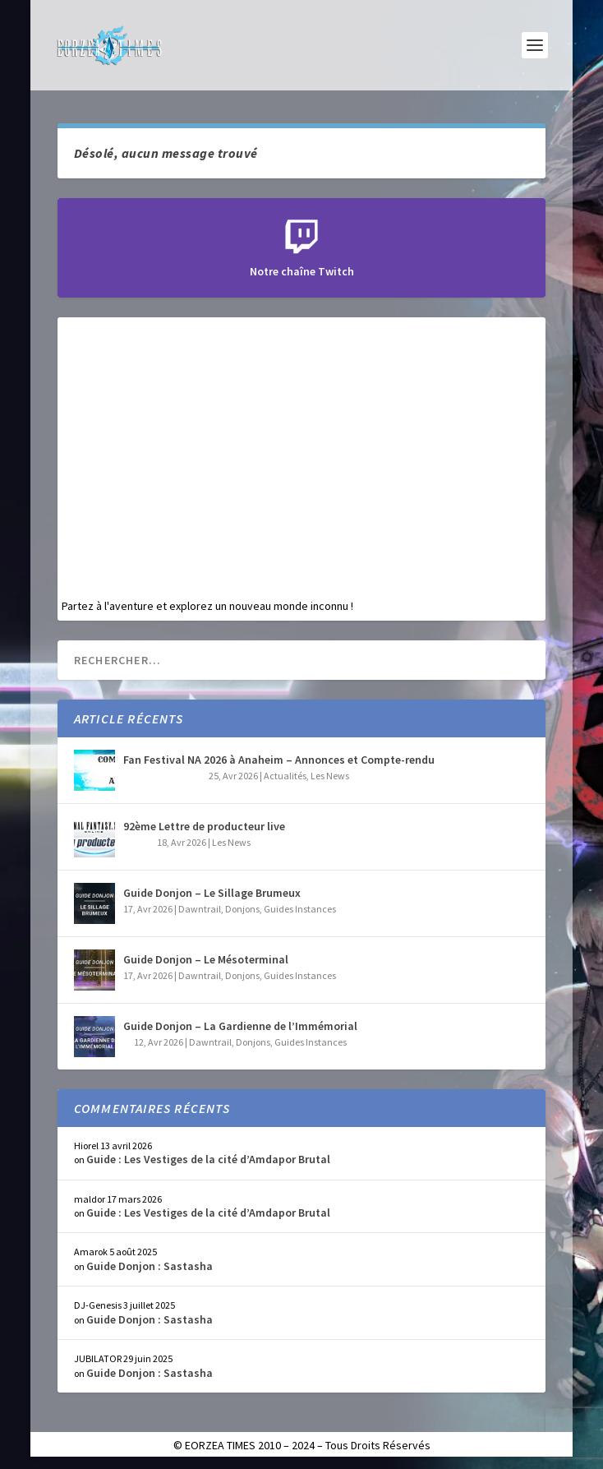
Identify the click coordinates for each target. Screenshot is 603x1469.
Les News (330, 775)
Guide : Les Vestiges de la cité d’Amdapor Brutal (208, 1159)
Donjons (242, 909)
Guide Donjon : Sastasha (149, 1266)
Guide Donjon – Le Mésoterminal (205, 959)
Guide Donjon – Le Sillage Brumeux (212, 892)
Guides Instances (300, 909)
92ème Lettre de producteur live (204, 826)
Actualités (285, 775)
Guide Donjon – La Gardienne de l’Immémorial (240, 1026)
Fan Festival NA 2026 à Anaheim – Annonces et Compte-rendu (279, 759)
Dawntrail (199, 909)
